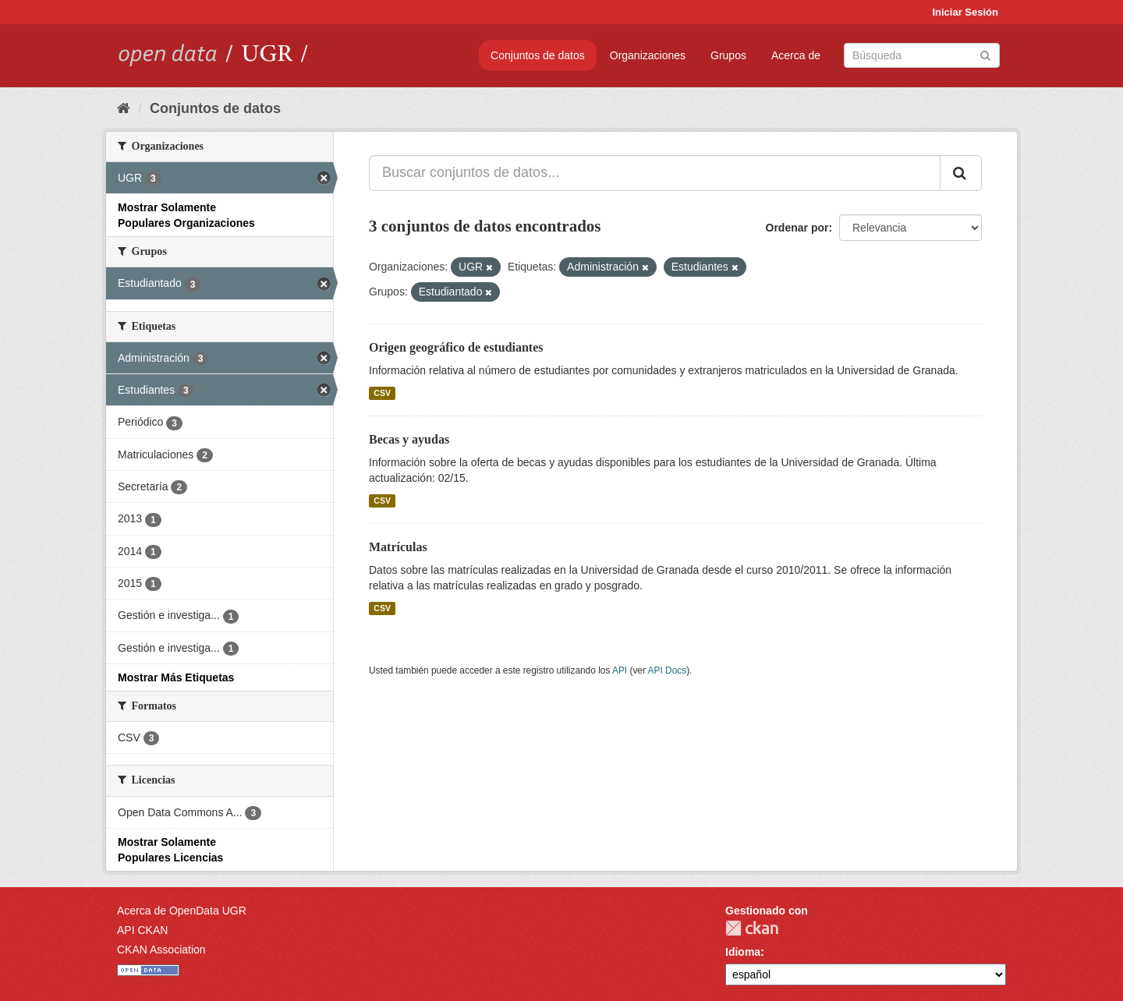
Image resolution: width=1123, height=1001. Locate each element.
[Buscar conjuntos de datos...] (655, 173)
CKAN (751, 928)
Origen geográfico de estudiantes (456, 347)
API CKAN (142, 930)
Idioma (742, 952)
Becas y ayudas (409, 439)
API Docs (667, 670)
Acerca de (795, 55)
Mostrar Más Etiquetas (176, 677)
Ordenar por (797, 227)
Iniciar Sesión (965, 12)
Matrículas (398, 547)
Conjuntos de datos (538, 55)
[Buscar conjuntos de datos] (922, 55)
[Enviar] (985, 54)
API (619, 670)
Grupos (728, 55)
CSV (382, 393)
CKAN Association (161, 949)
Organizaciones (647, 55)
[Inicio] (123, 108)
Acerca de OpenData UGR (181, 910)
